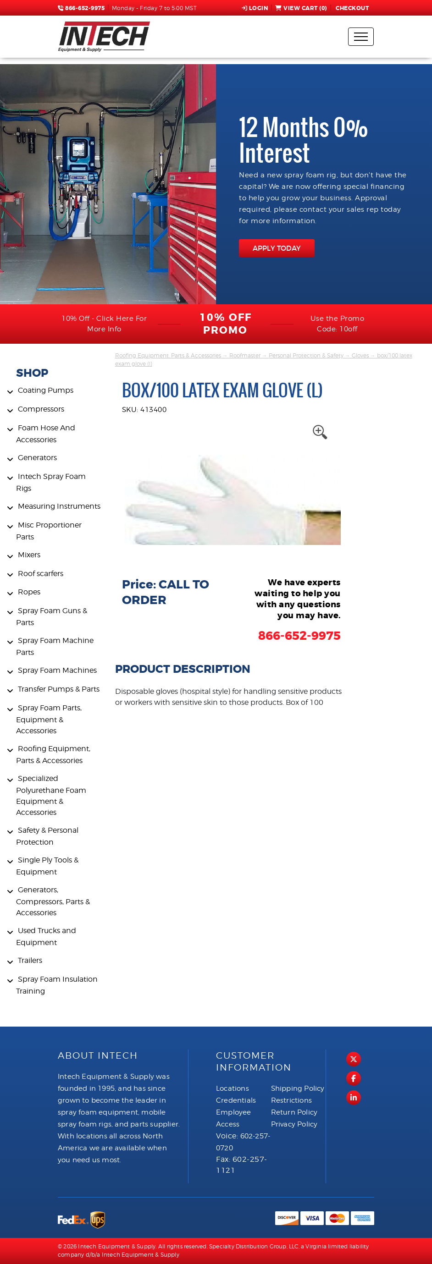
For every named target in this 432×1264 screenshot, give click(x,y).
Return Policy (294, 1112)
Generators (37, 457)
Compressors (41, 409)
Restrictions (291, 1100)
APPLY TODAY (277, 248)
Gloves (360, 355)
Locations (232, 1088)
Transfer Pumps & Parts (59, 689)
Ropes (29, 592)
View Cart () (301, 8)
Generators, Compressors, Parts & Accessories (53, 901)
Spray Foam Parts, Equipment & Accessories (49, 719)
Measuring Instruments (59, 506)
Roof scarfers (40, 573)
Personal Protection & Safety (306, 355)
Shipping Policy (298, 1088)
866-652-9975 (81, 8)
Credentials (236, 1100)
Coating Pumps (45, 390)
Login (255, 8)
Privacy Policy (294, 1124)
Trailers (30, 960)
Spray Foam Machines (57, 670)
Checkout (351, 8)
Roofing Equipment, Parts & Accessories (168, 355)
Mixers (29, 554)
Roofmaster (244, 355)
